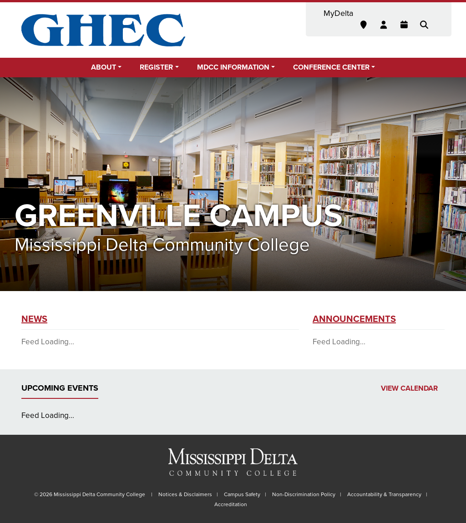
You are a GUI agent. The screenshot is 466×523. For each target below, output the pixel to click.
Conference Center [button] (331, 67)
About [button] (103, 67)
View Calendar (409, 388)
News (34, 319)
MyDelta (338, 13)
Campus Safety (242, 494)
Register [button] (156, 67)
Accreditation (230, 504)
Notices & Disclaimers (185, 494)
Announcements (354, 319)
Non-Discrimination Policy (303, 494)
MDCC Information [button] (233, 67)
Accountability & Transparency (384, 494)
